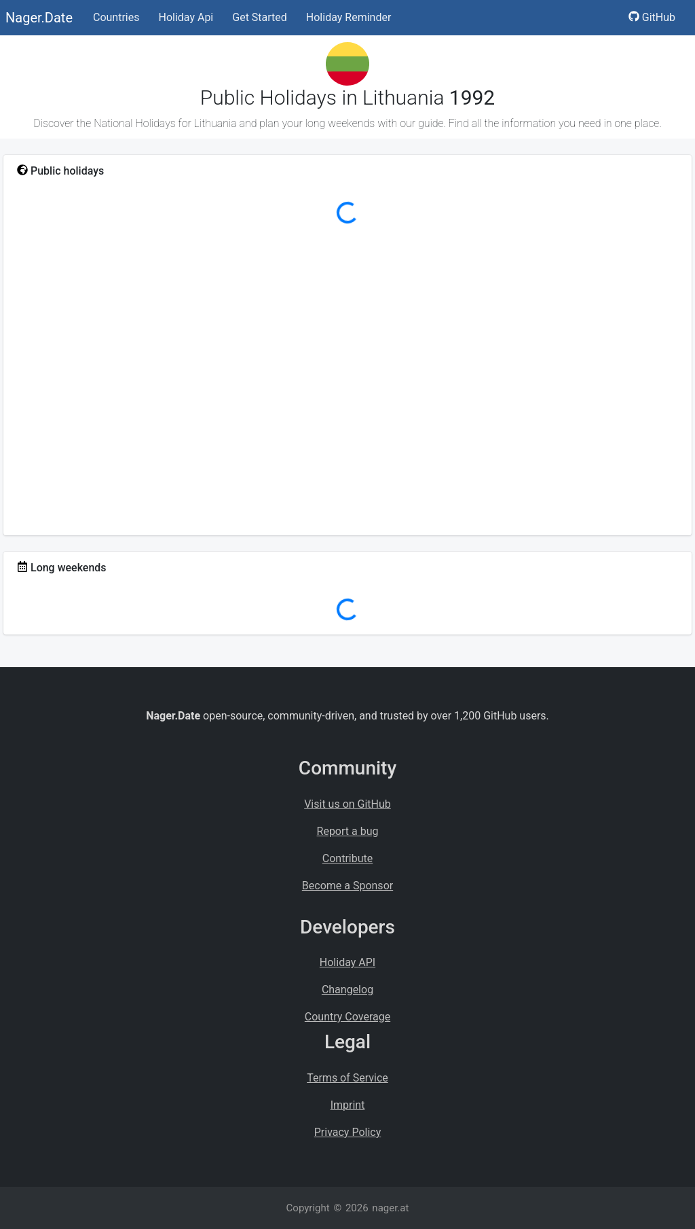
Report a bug (348, 831)
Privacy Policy (347, 1132)
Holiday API (347, 962)
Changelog (347, 989)
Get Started (259, 17)
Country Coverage (347, 1016)
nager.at (390, 1208)
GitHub (651, 17)
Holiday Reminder (349, 17)
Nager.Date (39, 18)
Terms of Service (347, 1077)
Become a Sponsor (347, 885)
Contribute (347, 858)
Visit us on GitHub (347, 804)
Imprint (348, 1105)
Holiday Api (185, 17)
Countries (116, 17)
